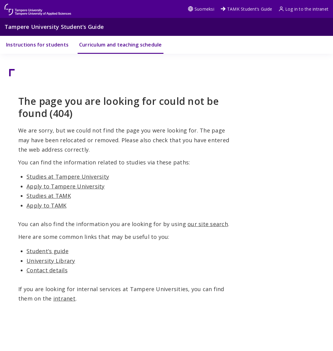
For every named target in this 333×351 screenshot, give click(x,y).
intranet (64, 298)
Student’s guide (47, 251)
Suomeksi (201, 9)
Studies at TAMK (48, 195)
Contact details (47, 270)
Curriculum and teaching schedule (120, 44)
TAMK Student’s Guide (246, 9)
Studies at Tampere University (67, 176)
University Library (50, 260)
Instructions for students (37, 44)
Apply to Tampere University (65, 186)
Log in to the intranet (303, 9)
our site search (208, 224)
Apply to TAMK (46, 205)
